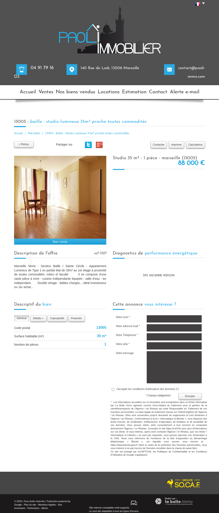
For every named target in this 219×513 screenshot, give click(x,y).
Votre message (125, 350)
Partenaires (33, 505)
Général (21, 315)
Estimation (136, 90)
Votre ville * (123, 341)
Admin (44, 505)
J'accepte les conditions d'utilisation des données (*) (148, 386)
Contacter (159, 141)
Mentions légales (47, 501)
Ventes (48, 90)
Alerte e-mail (189, 90)
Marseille (34, 130)
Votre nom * (123, 314)
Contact (162, 90)
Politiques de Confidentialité (172, 448)
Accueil (25, 90)
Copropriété (57, 315)
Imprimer (176, 141)
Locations (109, 90)
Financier (76, 315)
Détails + (38, 315)
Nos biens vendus (77, 90)
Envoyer (190, 393)
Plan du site (30, 501)
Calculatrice (195, 141)
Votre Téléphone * (127, 332)
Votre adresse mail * (128, 323)
